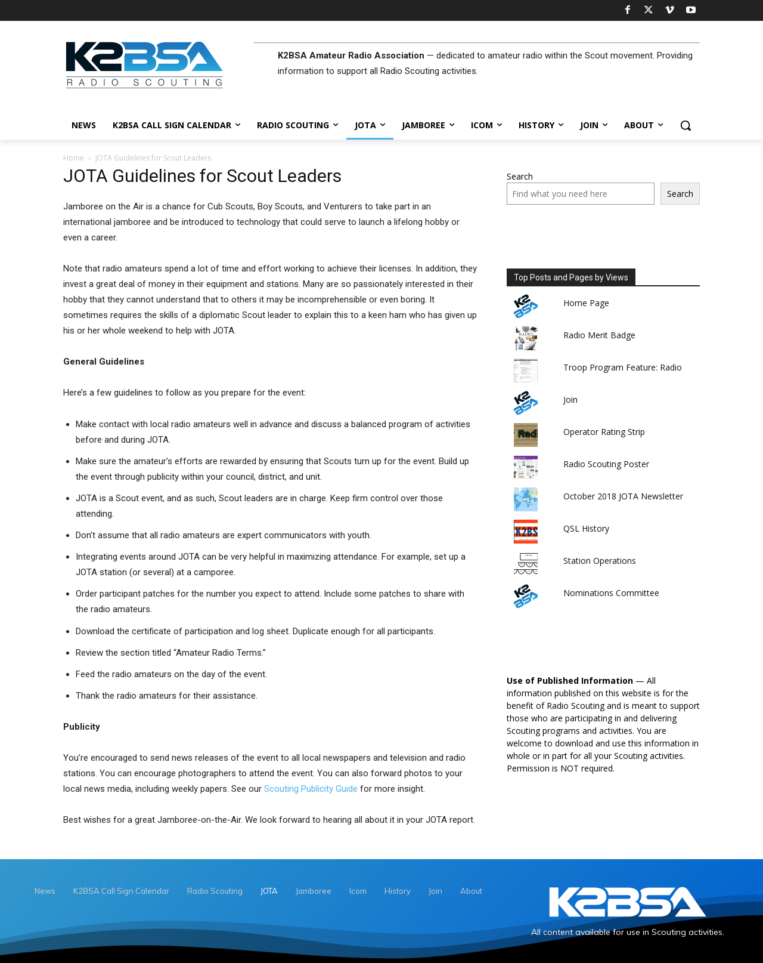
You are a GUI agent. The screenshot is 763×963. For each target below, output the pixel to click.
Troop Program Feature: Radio (622, 367)
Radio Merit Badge (599, 335)
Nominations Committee (611, 592)
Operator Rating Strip (604, 431)
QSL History (586, 528)
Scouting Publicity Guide (311, 788)
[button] (685, 125)
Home (73, 158)
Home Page (586, 302)
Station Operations (599, 560)
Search (520, 176)
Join (570, 399)
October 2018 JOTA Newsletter (623, 496)
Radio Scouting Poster (606, 464)
